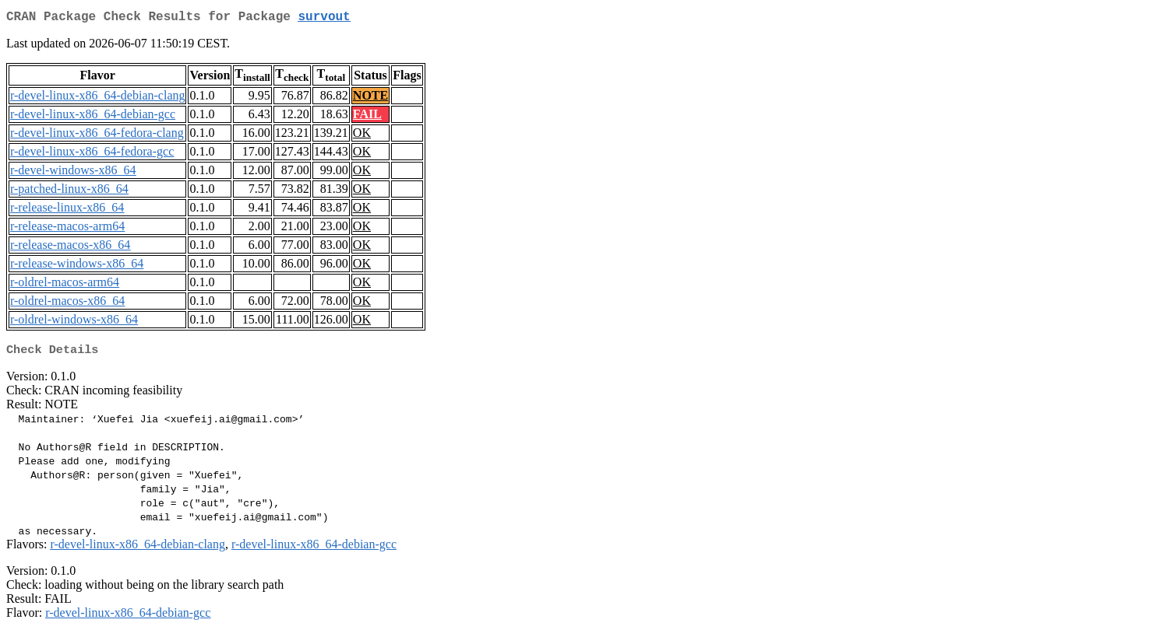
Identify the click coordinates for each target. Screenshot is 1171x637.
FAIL (367, 117)
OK (362, 135)
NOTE (370, 98)
